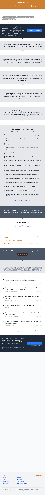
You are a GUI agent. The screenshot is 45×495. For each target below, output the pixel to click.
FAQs (20, 5)
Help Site (28, 347)
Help (24, 5)
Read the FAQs (13, 485)
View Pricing (28, 321)
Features (10, 5)
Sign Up (34, 6)
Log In (28, 5)
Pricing (15, 5)
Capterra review (39, 421)
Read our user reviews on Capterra (22, 377)
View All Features (18, 321)
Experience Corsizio (35, 30)
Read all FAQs (17, 347)
